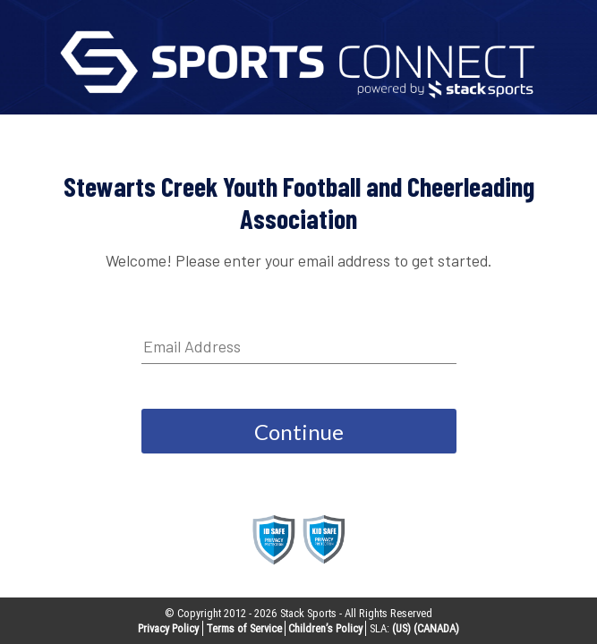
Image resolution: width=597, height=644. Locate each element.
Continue (299, 432)
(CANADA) (436, 628)
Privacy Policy (168, 628)
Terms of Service (244, 628)
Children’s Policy (325, 628)
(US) (401, 628)
